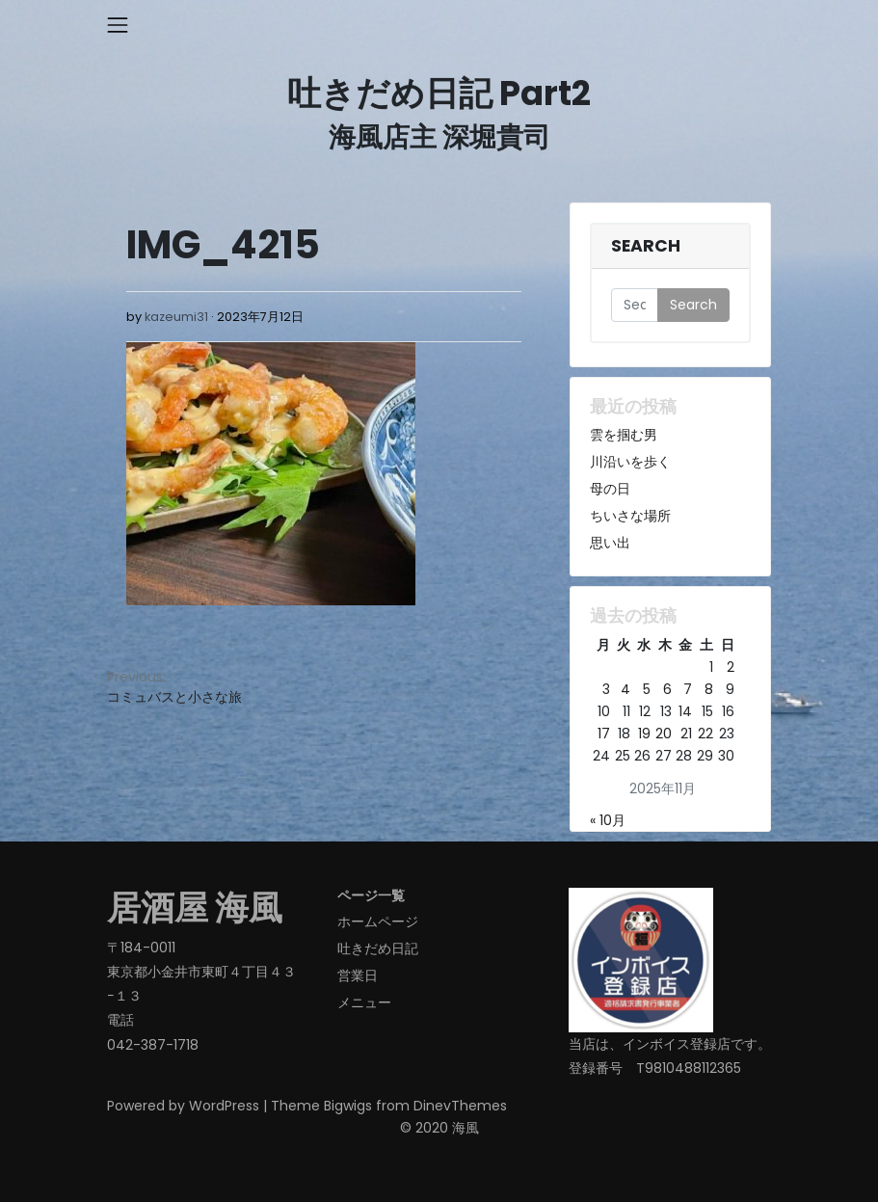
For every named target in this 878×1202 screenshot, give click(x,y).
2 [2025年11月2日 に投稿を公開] (730, 667)
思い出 (610, 542)
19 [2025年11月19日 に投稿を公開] (644, 733)
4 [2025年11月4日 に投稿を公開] (625, 689)
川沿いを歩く (630, 461)
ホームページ (377, 921)
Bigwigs (348, 1105)
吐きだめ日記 (377, 948)
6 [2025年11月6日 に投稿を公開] (667, 689)
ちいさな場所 (630, 515)
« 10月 (607, 820)
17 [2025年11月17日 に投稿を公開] (604, 733)
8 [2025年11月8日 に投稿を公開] (709, 689)
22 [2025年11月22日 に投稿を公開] (705, 733)
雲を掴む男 (623, 434)
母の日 (610, 488)
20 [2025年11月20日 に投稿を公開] (663, 733)
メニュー (364, 1002)
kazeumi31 (176, 316)
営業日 (357, 975)
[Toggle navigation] (118, 25)
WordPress (224, 1105)
